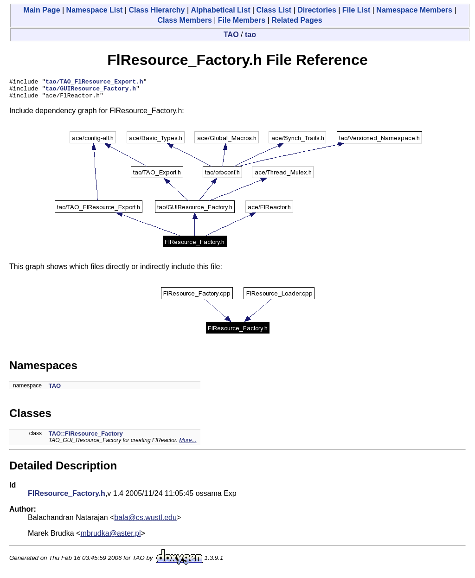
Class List (274, 10)
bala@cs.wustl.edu (145, 522)
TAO (231, 35)
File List (356, 10)
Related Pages (296, 20)
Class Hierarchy (156, 10)
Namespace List (94, 10)
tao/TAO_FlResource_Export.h (94, 82)
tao (250, 35)
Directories (316, 10)
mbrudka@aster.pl (110, 537)
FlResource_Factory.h (66, 497)
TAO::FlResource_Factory (86, 437)
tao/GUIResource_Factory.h (90, 91)
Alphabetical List (220, 10)
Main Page (41, 10)
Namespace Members (414, 10)
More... (187, 444)
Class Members (184, 20)
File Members (241, 20)
